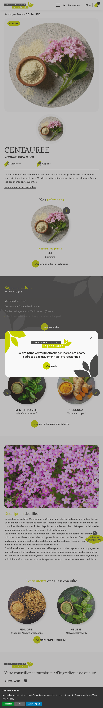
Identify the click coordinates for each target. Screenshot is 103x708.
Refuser (19, 704)
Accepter (8, 704)
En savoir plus (34, 704)
